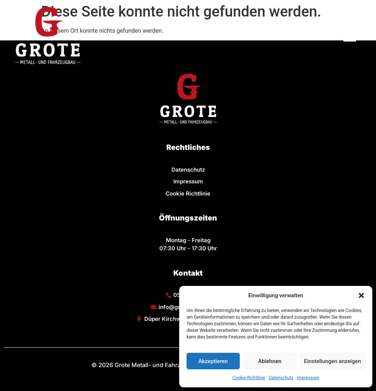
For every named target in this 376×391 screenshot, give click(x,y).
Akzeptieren (213, 361)
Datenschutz (281, 377)
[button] (361, 295)
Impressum (308, 377)
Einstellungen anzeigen (332, 361)
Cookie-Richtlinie (248, 377)
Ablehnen (269, 361)
